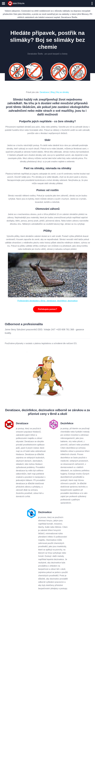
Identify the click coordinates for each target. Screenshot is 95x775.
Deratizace (44, 92)
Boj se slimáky (62, 92)
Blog (53, 92)
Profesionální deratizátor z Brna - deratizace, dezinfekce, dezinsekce (47, 301)
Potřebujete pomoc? (47, 309)
